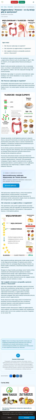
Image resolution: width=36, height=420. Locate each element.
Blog (5, 7)
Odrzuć (9, 417)
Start (2, 7)
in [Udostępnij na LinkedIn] (17, 376)
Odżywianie (10, 7)
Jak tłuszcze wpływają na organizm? (14, 46)
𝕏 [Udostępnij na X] (14, 376)
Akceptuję (26, 417)
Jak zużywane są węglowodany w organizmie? (17, 48)
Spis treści (5, 42)
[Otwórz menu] (33, 2)
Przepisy (22, 2)
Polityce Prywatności (28, 414)
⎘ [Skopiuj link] (20, 376)
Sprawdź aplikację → (11, 185)
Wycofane (14, 2)
